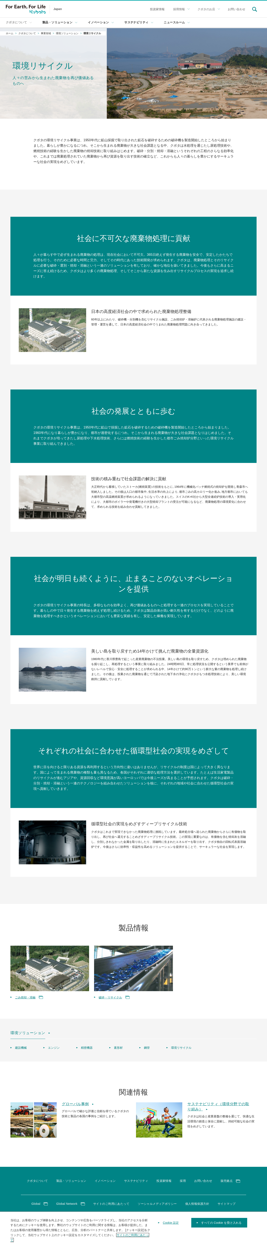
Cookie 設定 (171, 1227)
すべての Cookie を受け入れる (221, 1227)
